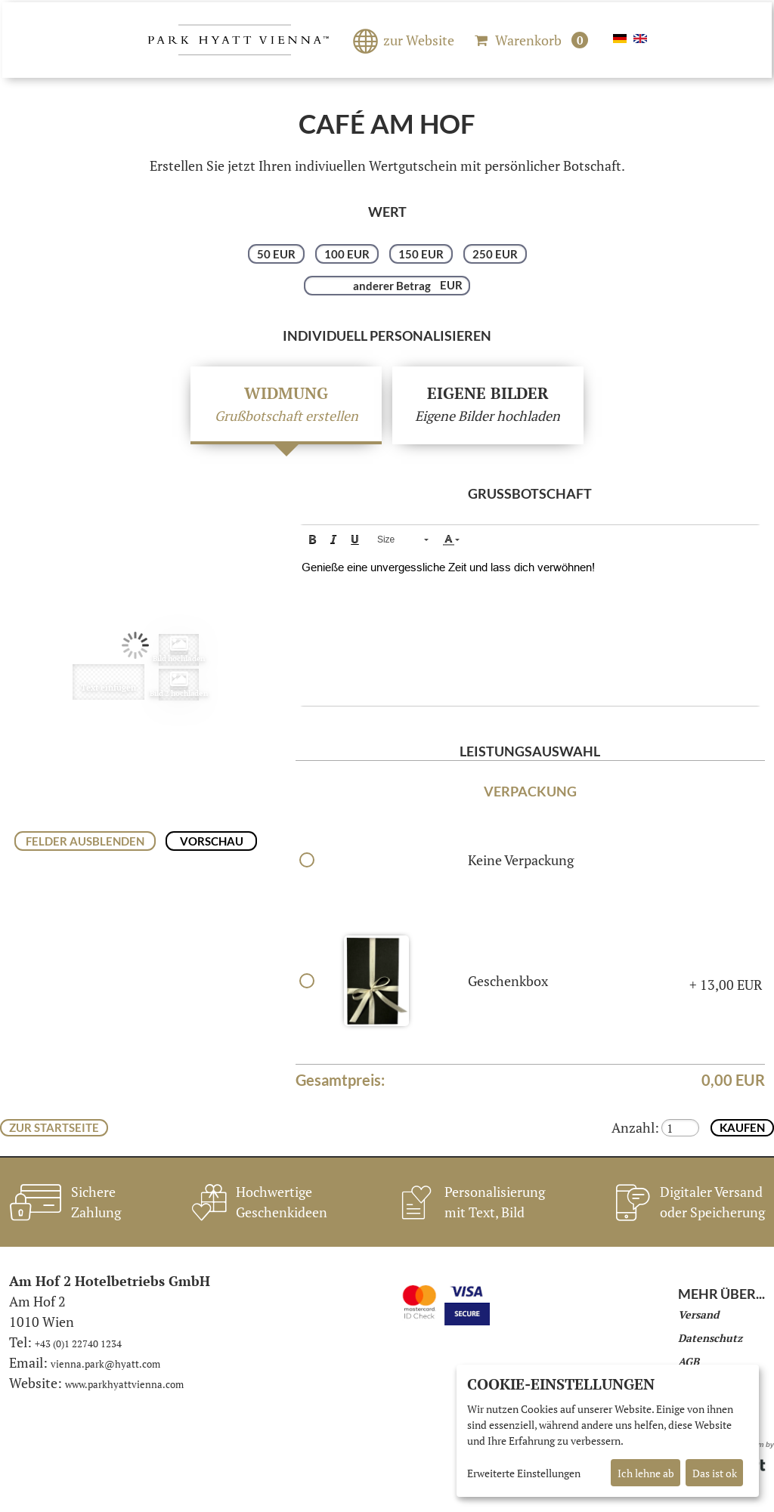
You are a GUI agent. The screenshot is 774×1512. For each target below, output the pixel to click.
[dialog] (608, 1431)
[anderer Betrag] (387, 285)
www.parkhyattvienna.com (124, 1384)
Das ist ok (714, 1473)
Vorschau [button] (211, 841)
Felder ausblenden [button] (85, 841)
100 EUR (347, 254)
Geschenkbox (508, 981)
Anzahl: (635, 1127)
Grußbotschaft (530, 494)
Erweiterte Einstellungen (523, 1473)
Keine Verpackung (521, 860)
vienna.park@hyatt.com (105, 1364)
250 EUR (495, 254)
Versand (698, 1314)
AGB (688, 1361)
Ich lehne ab (646, 1473)
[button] (312, 539)
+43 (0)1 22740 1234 (78, 1343)
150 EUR (421, 254)
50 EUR (276, 254)
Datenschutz (710, 1338)
